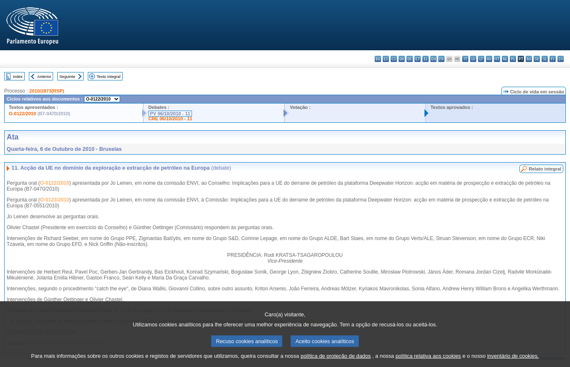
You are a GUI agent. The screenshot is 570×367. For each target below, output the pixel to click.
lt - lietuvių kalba (481, 59)
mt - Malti (497, 59)
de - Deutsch (409, 59)
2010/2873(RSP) (46, 90)
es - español (386, 59)
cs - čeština (394, 59)
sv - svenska (560, 59)
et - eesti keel (417, 59)
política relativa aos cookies (428, 360)
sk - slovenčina (537, 59)
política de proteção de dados (336, 360)
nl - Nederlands (505, 59)
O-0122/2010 (22, 113)
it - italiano (465, 59)
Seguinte (67, 76)
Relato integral (545, 168)
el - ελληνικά (425, 59)
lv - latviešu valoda (473, 59)
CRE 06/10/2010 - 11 (170, 118)
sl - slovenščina (545, 59)
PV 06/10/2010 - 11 (170, 113)
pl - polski (513, 59)
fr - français (441, 59)
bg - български (378, 59)
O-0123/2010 (54, 200)
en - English (433, 59)
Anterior (44, 76)
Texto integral (108, 76)
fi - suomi (553, 59)
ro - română (529, 59)
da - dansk (402, 59)
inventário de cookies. (513, 360)
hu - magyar (489, 59)
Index (18, 76)
